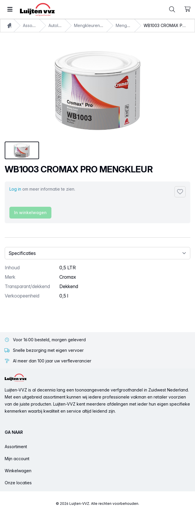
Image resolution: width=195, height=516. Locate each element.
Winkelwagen (18, 470)
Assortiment (16, 446)
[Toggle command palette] (172, 9)
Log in (15, 188)
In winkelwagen (30, 212)
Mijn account (17, 458)
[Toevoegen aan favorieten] (180, 191)
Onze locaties (18, 482)
